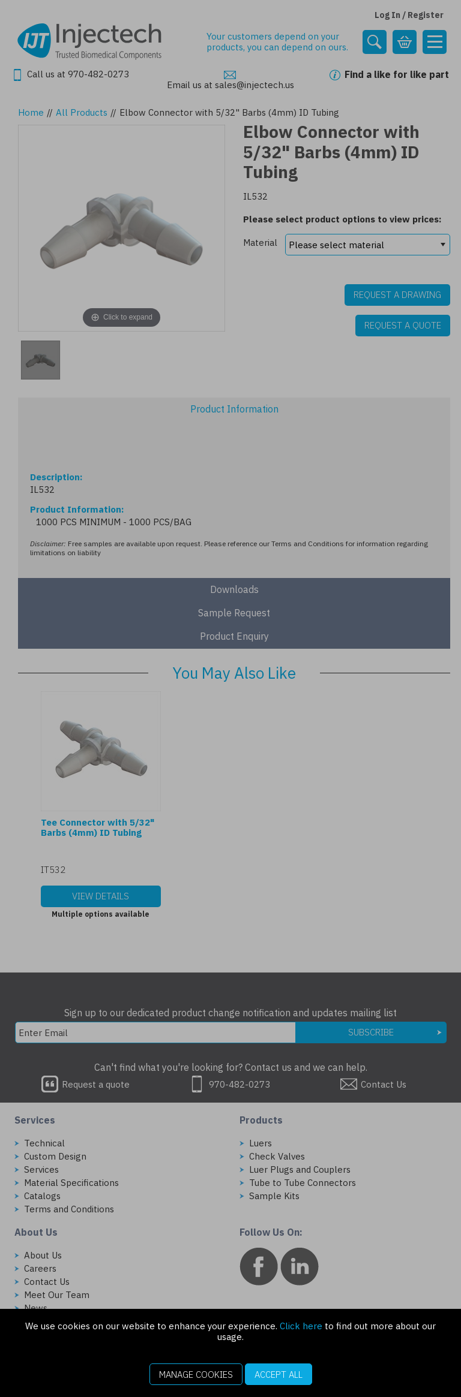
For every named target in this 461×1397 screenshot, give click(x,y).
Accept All (279, 1374)
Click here (301, 1326)
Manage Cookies (196, 1374)
